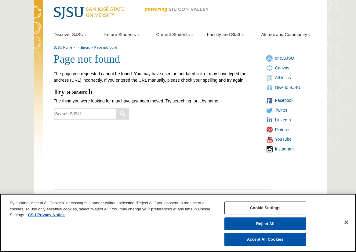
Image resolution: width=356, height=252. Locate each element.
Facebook (284, 100)
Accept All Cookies (265, 239)
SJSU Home (63, 47)
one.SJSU (284, 58)
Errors (85, 47)
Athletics (283, 77)
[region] (178, 223)
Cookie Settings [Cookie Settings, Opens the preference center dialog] (265, 208)
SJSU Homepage (38, 20)
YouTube (283, 139)
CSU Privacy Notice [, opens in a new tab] (46, 215)
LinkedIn (283, 119)
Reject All (265, 223)
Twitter (281, 110)
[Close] (346, 222)
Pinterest (283, 129)
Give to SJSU (287, 87)
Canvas (282, 67)
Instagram (284, 148)
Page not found (105, 47)
